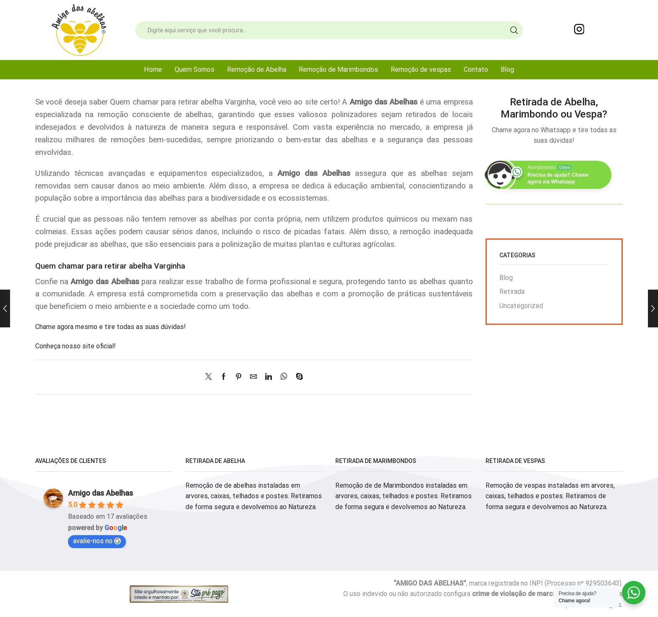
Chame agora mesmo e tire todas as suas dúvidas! (110, 327)
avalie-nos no (97, 541)
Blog (507, 69)
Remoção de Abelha (256, 69)
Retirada (512, 291)
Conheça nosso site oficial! (75, 346)
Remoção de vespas (421, 69)
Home (153, 69)
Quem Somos (194, 69)
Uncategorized (521, 306)
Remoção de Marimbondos (338, 69)
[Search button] (514, 30)
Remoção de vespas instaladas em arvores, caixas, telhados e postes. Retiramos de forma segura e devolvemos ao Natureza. (550, 496)
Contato (476, 69)
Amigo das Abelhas (100, 493)
